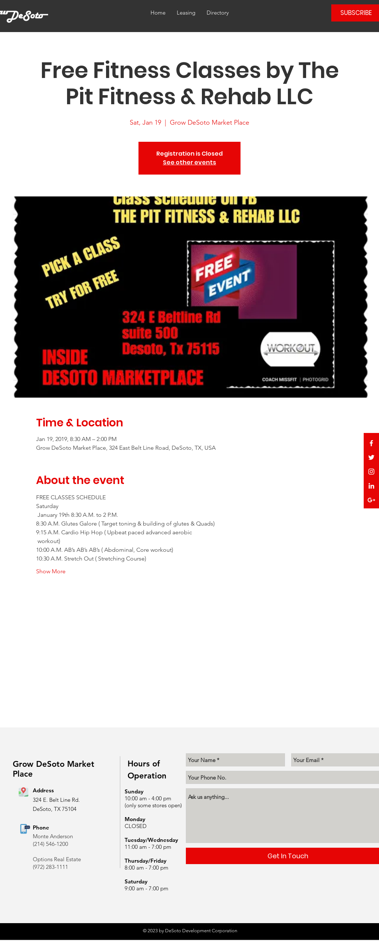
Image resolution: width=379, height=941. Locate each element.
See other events (189, 162)
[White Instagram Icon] (371, 472)
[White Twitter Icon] (371, 457)
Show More (51, 571)
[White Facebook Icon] (371, 443)
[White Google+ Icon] (371, 500)
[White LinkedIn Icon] (371, 486)
